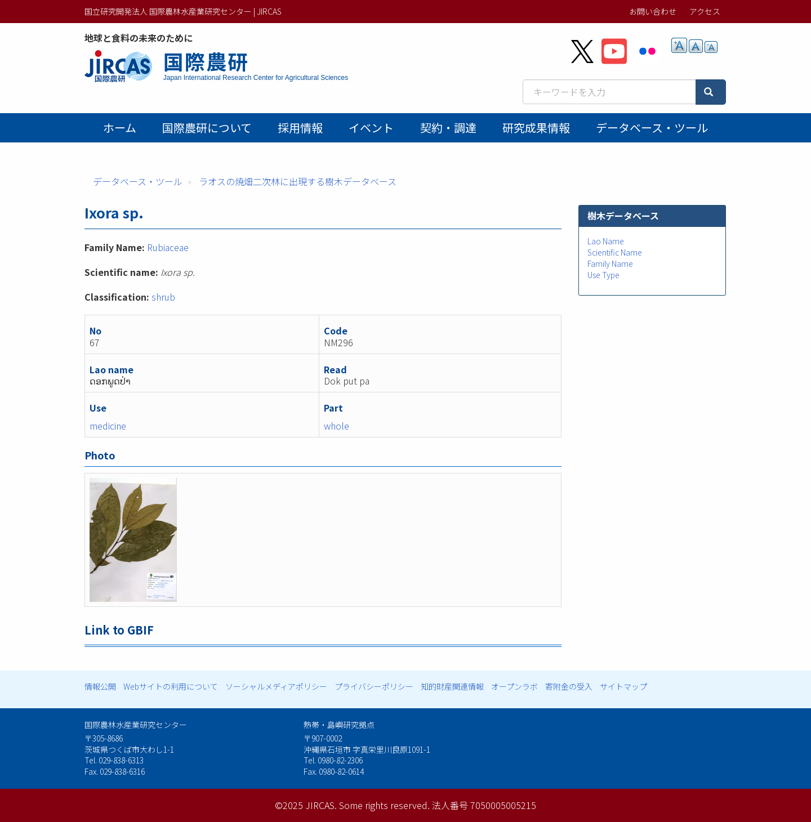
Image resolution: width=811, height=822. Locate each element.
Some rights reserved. (384, 805)
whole (336, 425)
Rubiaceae (168, 247)
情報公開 (100, 686)
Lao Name (605, 241)
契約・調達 (448, 127)
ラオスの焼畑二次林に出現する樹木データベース (297, 181)
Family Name (610, 263)
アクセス (704, 11)
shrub (163, 296)
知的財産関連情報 (452, 686)
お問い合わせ (652, 11)
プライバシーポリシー (374, 686)
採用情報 (300, 127)
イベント (371, 127)
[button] (323, 540)
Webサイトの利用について (170, 686)
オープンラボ (514, 686)
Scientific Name (614, 252)
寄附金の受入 (568, 686)
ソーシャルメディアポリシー (276, 686)
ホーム (119, 127)
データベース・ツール (652, 127)
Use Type (603, 274)
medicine (108, 425)
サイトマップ (623, 686)
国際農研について (207, 127)
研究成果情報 (536, 127)
